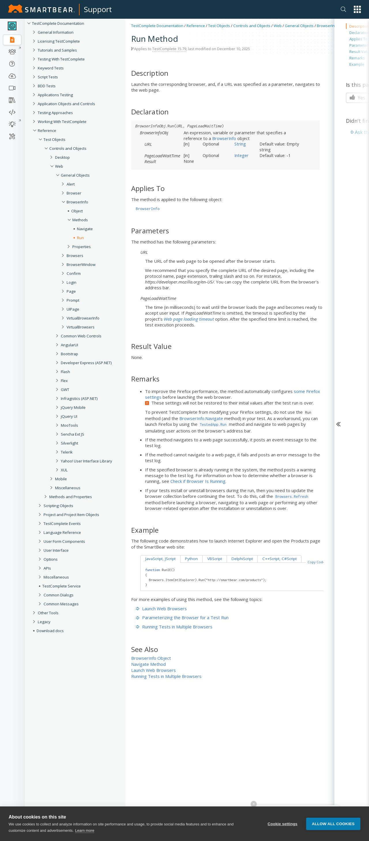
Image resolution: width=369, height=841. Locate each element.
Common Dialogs (59, 595)
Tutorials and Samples (57, 50)
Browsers (75, 255)
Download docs (50, 630)
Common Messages (61, 603)
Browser (74, 193)
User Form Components (64, 541)
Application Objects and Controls (66, 103)
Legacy (44, 621)
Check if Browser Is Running (197, 481)
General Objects (75, 175)
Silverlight (69, 443)
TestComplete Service (61, 586)
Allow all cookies (333, 824)
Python (191, 558)
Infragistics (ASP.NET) (79, 398)
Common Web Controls (81, 336)
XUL (64, 470)
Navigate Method (148, 664)
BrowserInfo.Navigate (201, 418)
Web (59, 166)
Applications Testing (55, 94)
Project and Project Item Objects (71, 514)
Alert (71, 184)
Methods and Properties (70, 496)
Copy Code (316, 562)
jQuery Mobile (73, 407)
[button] (357, 9)
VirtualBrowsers (81, 327)
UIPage (73, 309)
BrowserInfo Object (151, 658)
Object (77, 210)
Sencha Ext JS (72, 434)
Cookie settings (283, 824)
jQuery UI (69, 416)
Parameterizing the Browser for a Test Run (182, 617)
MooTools (69, 425)
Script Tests (48, 77)
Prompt (73, 300)
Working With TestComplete (62, 121)
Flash (65, 371)
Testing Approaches (55, 112)
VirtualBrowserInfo (83, 318)
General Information (56, 32)
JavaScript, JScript (160, 558)
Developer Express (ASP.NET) (86, 362)
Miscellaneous (67, 487)
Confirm (74, 273)
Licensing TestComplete (59, 41)
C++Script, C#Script (279, 558)
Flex (64, 380)
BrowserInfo (77, 202)
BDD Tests (47, 85)
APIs (47, 568)
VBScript (214, 558)
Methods (80, 219)
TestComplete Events (62, 523)
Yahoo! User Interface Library (86, 461)
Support (98, 9)
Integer (241, 155)
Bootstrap (69, 353)
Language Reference (62, 532)
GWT (65, 389)
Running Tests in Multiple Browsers (174, 627)
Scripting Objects (58, 505)
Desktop (62, 157)
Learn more (84, 831)
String (240, 144)
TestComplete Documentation (58, 23)
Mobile (61, 478)
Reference (47, 130)
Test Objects (54, 139)
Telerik (67, 452)
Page (71, 291)
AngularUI (69, 344)
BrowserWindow (81, 264)
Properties (81, 246)
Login (71, 282)
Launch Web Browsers (161, 608)
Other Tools (48, 612)
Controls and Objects (67, 148)
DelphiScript (242, 558)
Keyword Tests (51, 68)
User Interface (56, 550)
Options (51, 559)
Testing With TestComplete (61, 59)
